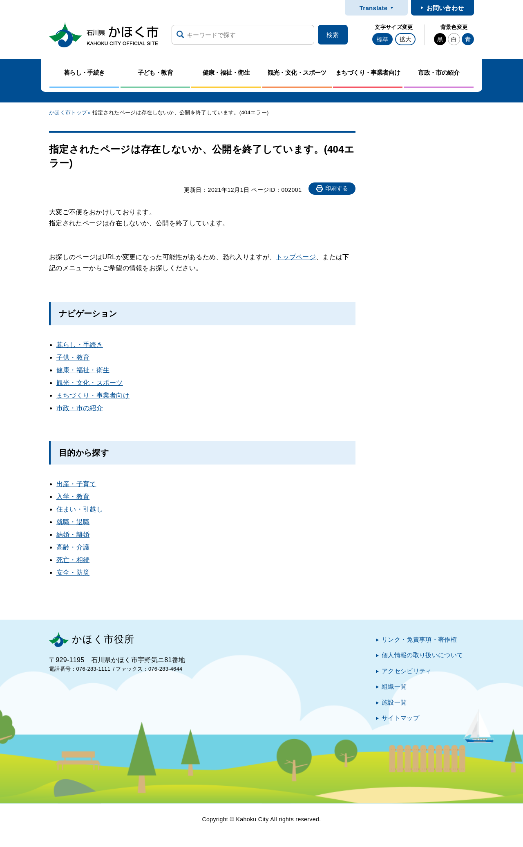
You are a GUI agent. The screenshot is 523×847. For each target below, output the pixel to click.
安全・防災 (73, 572)
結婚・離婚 (73, 534)
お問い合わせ (445, 7)
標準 (382, 39)
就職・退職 (73, 521)
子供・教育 (73, 357)
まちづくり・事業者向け (93, 395)
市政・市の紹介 (79, 408)
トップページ (296, 256)
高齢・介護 (73, 547)
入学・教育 (73, 496)
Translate (374, 7)
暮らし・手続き (79, 344)
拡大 (405, 39)
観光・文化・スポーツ (89, 382)
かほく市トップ (68, 112)
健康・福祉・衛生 (83, 370)
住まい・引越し (79, 509)
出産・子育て (76, 483)
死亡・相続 (73, 559)
